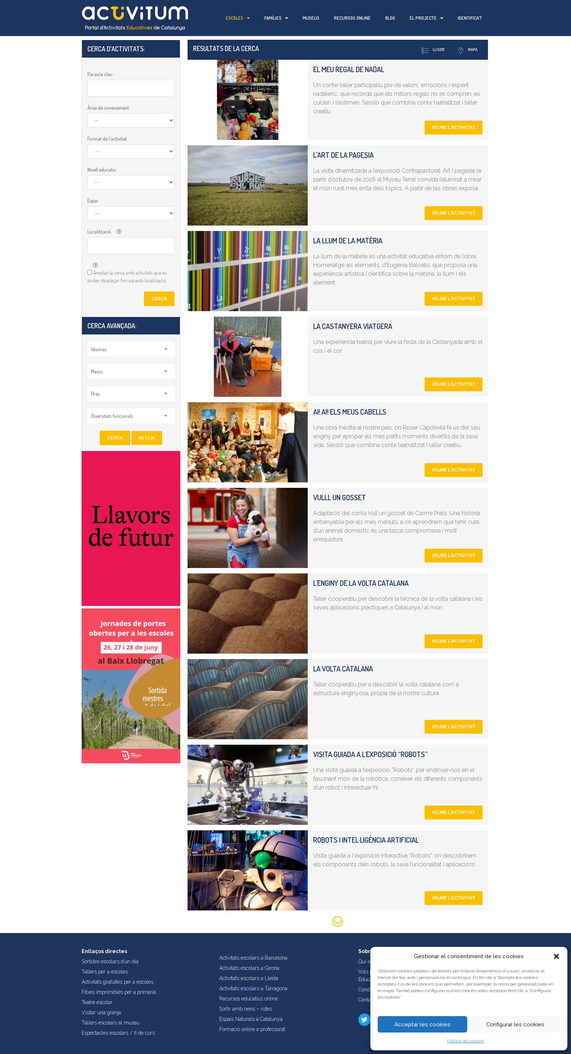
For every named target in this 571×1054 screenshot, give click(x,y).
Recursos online (352, 18)
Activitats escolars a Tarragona (253, 988)
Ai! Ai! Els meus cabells (349, 411)
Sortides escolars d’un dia (110, 961)
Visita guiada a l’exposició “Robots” (370, 754)
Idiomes (98, 349)
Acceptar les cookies (422, 1024)
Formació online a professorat (252, 1029)
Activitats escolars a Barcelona (253, 958)
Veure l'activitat (453, 127)
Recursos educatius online (248, 999)
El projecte (426, 18)
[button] (556, 956)
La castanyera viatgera (352, 326)
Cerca (159, 298)
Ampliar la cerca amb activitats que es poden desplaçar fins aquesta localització (126, 276)
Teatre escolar (97, 1002)
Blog (390, 18)
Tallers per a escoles (105, 972)
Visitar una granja (101, 1012)
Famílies (276, 18)
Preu (95, 394)
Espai (92, 200)
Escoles (238, 18)
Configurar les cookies (515, 1024)
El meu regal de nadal (348, 69)
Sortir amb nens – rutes (245, 1009)
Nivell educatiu (101, 169)
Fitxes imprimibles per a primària (119, 992)
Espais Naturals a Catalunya (251, 1019)
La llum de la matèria (347, 240)
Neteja (147, 437)
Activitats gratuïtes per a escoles (117, 982)
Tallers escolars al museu (110, 1023)
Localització (99, 231)
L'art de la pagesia (343, 155)
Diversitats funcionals (112, 416)
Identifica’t (470, 18)
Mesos (97, 371)
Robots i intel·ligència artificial (366, 840)
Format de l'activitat (107, 139)
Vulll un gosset (339, 497)
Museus (311, 18)
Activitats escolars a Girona (249, 968)
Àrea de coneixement (108, 108)
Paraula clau (100, 74)
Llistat (433, 50)
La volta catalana (343, 668)
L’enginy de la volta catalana (361, 583)
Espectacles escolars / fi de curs (118, 1033)
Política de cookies (465, 1040)
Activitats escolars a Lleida (248, 978)
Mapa (467, 50)
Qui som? (368, 961)
